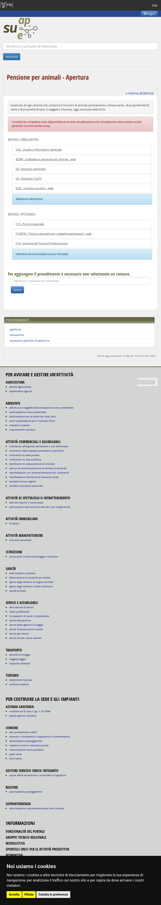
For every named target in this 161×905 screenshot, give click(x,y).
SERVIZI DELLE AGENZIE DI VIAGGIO (26, 624)
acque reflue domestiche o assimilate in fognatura (37, 775)
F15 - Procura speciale (30, 224)
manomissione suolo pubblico (26, 749)
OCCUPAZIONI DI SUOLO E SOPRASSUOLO (29, 616)
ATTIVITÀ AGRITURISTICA (20, 386)
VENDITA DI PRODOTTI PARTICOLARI (26, 485)
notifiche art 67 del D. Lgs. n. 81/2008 (29, 711)
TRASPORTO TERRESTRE (19, 663)
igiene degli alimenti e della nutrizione (31, 586)
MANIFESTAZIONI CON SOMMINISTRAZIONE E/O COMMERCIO (39, 472)
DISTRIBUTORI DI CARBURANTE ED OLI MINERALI (32, 463)
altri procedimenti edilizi (23, 732)
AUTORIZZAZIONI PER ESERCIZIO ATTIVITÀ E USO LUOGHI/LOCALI (39, 506)
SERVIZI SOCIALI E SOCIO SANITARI (25, 638)
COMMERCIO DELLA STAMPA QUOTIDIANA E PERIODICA (36, 450)
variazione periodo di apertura (29, 341)
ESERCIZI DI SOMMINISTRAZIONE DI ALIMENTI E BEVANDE (38, 468)
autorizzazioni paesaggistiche (25, 741)
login (149, 13)
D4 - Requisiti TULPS (29, 178)
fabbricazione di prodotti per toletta (29, 577)
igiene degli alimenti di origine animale (31, 582)
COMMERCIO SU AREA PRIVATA (24, 455)
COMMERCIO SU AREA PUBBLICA (25, 459)
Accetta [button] (14, 894)
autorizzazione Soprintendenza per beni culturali (36, 808)
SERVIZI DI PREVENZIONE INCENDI (26, 629)
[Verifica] (80, 46)
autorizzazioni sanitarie (22, 573)
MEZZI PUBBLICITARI (19, 611)
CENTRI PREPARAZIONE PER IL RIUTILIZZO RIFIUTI (32, 420)
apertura (15, 329)
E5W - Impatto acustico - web (35, 188)
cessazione (17, 335)
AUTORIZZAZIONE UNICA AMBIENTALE (27, 412)
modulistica (15, 843)
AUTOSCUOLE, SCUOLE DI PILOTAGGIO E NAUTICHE (33, 556)
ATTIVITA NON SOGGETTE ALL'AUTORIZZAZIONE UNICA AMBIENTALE (41, 407)
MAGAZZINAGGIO (17, 659)
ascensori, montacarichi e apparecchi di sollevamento (39, 736)
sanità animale (17, 590)
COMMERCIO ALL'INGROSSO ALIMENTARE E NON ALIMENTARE (38, 446)
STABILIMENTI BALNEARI (21, 679)
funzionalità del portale (25, 831)
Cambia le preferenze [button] (53, 894)
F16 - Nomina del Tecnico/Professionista (42, 243)
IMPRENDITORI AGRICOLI (20, 391)
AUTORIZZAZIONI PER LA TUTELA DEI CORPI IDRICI (32, 416)
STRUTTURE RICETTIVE (19, 684)
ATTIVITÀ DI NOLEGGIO (20, 654)
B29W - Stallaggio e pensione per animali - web (46, 159)
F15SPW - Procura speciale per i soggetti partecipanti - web (54, 234)
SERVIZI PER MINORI (19, 633)
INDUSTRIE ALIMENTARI (20, 540)
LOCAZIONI (14, 523)
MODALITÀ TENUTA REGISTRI (22, 481)
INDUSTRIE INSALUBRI (19, 425)
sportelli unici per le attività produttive (37, 849)
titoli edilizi (15, 758)
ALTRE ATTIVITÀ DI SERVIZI (21, 607)
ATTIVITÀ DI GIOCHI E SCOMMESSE (26, 502)
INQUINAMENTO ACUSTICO (22, 429)
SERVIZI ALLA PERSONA (20, 620)
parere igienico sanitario (23, 715)
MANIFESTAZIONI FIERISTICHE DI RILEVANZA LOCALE (34, 477)
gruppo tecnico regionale (26, 837)
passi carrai (15, 754)
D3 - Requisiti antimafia (31, 169)
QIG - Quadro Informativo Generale (39, 149)
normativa (14, 855)
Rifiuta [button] (28, 894)
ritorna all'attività (141, 93)
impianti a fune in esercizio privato (29, 745)
